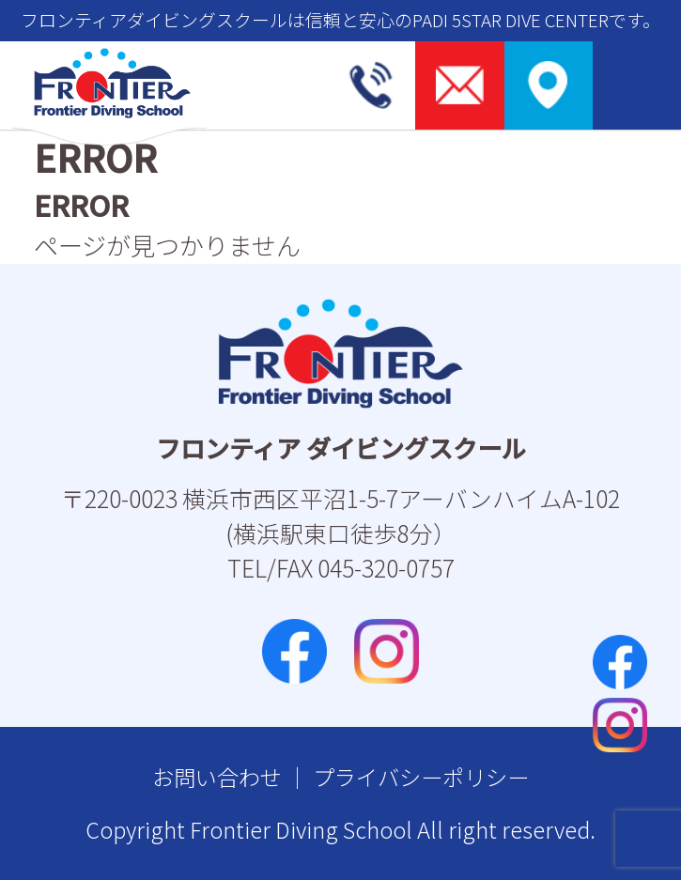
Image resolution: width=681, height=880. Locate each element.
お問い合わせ (217, 777)
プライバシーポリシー (421, 777)
